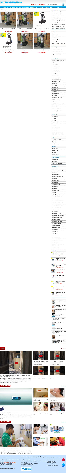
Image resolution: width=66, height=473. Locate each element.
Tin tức (51, 1)
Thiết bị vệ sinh (59, 7)
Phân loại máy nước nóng (55, 435)
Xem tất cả (63, 348)
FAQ (54, 1)
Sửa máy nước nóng (37, 447)
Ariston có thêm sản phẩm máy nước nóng (57, 414)
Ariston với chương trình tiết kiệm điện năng (40, 414)
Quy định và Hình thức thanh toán (53, 459)
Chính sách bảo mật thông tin (52, 465)
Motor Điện (40, 7)
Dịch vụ (47, 1)
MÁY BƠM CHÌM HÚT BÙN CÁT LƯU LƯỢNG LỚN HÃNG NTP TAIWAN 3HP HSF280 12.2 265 (40, 363)
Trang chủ (39, 1)
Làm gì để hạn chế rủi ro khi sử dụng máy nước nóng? (40, 400)
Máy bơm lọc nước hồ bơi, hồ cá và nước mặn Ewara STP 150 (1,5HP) (40, 377)
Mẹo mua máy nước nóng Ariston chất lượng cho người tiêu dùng (60, 341)
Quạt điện (18, 7)
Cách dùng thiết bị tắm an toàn (39, 435)
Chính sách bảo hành (51, 461)
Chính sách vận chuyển (51, 462)
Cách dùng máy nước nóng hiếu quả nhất (8, 448)
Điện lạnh (47, 7)
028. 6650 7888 (13, 462)
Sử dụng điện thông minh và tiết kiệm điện (9, 412)
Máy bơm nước (33, 7)
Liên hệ (59, 1)
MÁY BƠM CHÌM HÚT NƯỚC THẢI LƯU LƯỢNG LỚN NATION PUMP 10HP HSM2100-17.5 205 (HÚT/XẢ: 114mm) (15, 376)
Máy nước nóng (11, 7)
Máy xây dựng (25, 7)
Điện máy (52, 7)
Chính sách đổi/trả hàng (51, 463)
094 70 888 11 (6, 462)
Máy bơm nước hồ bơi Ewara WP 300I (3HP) (56, 377)
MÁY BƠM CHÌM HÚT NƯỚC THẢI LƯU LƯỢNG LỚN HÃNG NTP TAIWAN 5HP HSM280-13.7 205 (56, 363)
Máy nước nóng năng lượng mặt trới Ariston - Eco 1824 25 (61, 265)
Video (56, 1)
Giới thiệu (43, 1)
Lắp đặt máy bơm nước (54, 447)
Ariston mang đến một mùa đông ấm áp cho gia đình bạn (57, 400)
